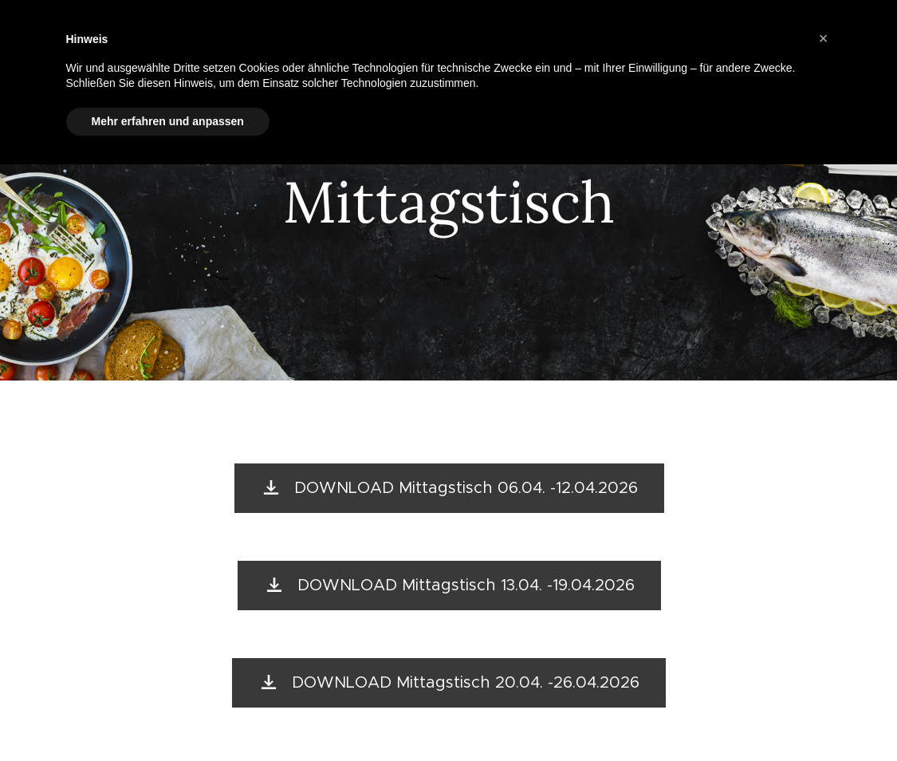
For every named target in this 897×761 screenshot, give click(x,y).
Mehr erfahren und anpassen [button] (168, 121)
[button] (823, 38)
